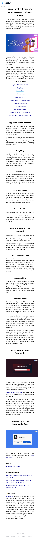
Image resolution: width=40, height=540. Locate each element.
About (7, 536)
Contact (13, 536)
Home (3, 6)
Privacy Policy (30, 536)
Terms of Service (21, 536)
